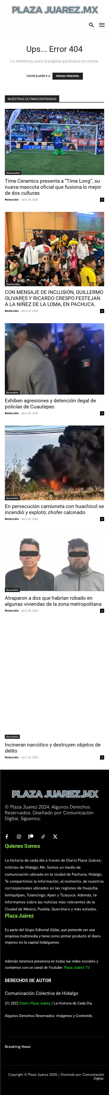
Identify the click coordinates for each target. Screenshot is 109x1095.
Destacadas (13, 172)
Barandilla (12, 392)
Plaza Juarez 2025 (42, 1074)
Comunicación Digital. (93, 1076)
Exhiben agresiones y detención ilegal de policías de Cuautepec (50, 404)
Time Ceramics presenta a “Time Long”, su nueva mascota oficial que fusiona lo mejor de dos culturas (53, 187)
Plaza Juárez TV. (77, 967)
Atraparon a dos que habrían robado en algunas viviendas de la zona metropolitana (53, 601)
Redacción (12, 199)
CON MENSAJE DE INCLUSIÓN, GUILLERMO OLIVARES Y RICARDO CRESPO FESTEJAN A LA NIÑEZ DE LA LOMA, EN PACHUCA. (54, 298)
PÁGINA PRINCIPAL (67, 76)
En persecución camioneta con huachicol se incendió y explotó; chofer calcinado (54, 509)
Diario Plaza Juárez (34, 1003)
